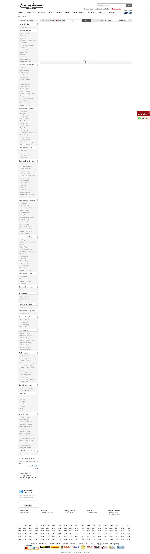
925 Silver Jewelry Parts (27, 340)
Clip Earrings (23, 123)
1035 (47, 525)
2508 (30, 536)
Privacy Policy (114, 544)
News (67, 12)
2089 (42, 534)
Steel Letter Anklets (25, 447)
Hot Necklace (24, 164)
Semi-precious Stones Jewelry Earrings (29, 132)
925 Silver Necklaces (26, 347)
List (48, 20)
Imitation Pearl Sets (25, 61)
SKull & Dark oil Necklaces (27, 175)
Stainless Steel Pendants (27, 200)
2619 (59, 539)
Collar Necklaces (25, 173)
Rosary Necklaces (25, 171)
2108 (65, 534)
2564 (99, 536)
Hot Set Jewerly (24, 33)
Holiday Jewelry (24, 24)
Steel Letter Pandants (26, 424)
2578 (128, 536)
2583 (30, 539)
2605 (47, 539)
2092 (53, 534)
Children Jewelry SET (26, 324)
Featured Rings (24, 265)
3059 (116, 539)
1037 (59, 525)
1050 (116, 525)
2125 (105, 534)
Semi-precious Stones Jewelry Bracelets (29, 96)
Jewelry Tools (23, 293)
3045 (111, 539)
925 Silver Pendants (25, 335)
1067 (82, 528)
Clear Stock (22, 394)
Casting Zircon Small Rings (28, 242)
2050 (88, 531)
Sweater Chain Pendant (27, 229)
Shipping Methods (114, 514)
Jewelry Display (24, 298)
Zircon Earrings (24, 118)
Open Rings (23, 268)
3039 (105, 539)
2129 (116, 534)
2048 (76, 531)
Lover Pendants (24, 155)
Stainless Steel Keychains (27, 310)
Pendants (22, 406)
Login (91, 8)
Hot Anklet (23, 283)
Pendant (21, 478)
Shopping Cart (117, 8)
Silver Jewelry (23, 330)
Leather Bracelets (25, 79)
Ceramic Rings (24, 261)
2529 (42, 536)
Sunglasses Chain (25, 189)
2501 (128, 534)
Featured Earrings (25, 139)
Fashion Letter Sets (25, 433)
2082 (30, 534)
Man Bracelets (24, 74)
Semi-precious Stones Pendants (29, 207)
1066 (76, 528)
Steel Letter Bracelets (26, 421)
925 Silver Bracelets (25, 342)
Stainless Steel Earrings (26, 108)
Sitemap (80, 544)
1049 (111, 525)
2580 (24, 539)
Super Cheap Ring (25, 390)
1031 (30, 525)
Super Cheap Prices (25, 385)
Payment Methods (79, 12)
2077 (122, 531)
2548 (65, 536)
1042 (82, 525)
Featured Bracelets (25, 100)
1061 (59, 528)
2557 (88, 536)
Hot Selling (41, 12)
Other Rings (23, 258)
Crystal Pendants (25, 212)
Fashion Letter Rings (26, 443)
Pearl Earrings (24, 116)
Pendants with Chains (26, 166)
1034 (42, 525)
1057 (36, 528)
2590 (42, 539)
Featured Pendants (25, 226)
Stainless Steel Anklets (26, 273)
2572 (116, 536)
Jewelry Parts (24, 290)
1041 (76, 525)
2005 (111, 528)
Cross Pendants (24, 210)
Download (58, 12)
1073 (105, 528)
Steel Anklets (23, 276)
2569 (105, 536)
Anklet (24, 480)
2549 (70, 536)
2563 (93, 536)
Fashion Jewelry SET (26, 360)
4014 (128, 539)
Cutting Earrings (24, 114)
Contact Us (101, 12)
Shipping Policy (113, 512)
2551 (76, 536)
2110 (70, 534)
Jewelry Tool (23, 301)
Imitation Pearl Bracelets (27, 105)
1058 (42, 528)
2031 (47, 531)
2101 (59, 534)
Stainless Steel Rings (25, 237)
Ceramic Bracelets (25, 86)
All (18, 525)
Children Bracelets (25, 320)
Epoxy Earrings (24, 135)
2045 (70, 531)
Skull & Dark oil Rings (26, 249)
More (36, 468)
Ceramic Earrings (25, 137)
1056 (30, 528)
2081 (24, 534)
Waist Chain (23, 185)
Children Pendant (25, 327)
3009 (76, 539)
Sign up (86, 8)
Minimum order (24, 512)
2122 (99, 534)
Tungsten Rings (24, 263)
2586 (36, 539)
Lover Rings (23, 157)
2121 (93, 534)
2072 (111, 531)
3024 (82, 539)
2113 (76, 534)
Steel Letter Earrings (26, 426)
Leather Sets (23, 47)
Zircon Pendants (24, 205)
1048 (105, 525)
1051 (122, 525)
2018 (128, 528)
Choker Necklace (25, 192)
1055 (24, 528)
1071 (99, 528)
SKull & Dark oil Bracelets (27, 93)
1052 (128, 525)
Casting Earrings (24, 125)
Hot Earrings (23, 111)
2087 (36, 534)
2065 (99, 531)
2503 (24, 536)
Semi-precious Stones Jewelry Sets (29, 40)
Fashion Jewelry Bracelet (27, 365)
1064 (70, 528)
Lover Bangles (24, 150)
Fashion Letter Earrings (26, 440)
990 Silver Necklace (25, 349)
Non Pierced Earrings (26, 144)
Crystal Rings (24, 247)
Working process (69, 512)
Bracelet (33, 478)
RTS (50, 12)
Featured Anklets (25, 279)
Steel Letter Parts (25, 431)
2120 (88, 534)
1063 (65, 528)
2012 (122, 528)
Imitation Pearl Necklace (27, 194)
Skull (20, 480)
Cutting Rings (24, 256)
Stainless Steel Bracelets (27, 65)
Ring (23, 476)
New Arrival (30, 12)
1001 (24, 525)
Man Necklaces (24, 178)
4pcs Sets (23, 35)
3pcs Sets (23, 54)
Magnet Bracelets (25, 82)
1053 (19, 528)
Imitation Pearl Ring (25, 270)
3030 (88, 539)
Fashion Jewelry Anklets (27, 379)
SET (20, 476)
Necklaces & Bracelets (26, 45)
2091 (47, 534)
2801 (70, 539)
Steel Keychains (24, 313)
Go (87, 62)
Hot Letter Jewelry (25, 417)
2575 (122, 536)
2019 (19, 531)
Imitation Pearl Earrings (26, 142)
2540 (59, 536)
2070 (105, 531)
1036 (53, 525)
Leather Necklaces (25, 168)
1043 (88, 525)
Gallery (59, 20)
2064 (93, 531)
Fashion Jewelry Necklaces (28, 358)
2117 (82, 534)
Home (21, 12)
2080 (19, 534)
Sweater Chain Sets (25, 59)
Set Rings (23, 244)
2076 (116, 531)
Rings (21, 408)
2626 (65, 539)
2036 (53, 531)
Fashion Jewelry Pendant (27, 367)
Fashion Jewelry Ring (26, 370)
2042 (65, 531)
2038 (59, 531)
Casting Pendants (25, 222)
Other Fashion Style (25, 374)
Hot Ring (22, 240)
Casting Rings (24, 254)
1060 (53, 528)
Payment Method (92, 512)
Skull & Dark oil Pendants (27, 217)
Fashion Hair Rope (25, 454)
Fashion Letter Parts (26, 445)
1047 (99, 525)
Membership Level (47, 512)
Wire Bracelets (24, 89)
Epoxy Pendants (24, 224)
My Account (98, 8)
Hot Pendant (23, 203)
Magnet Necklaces (25, 196)
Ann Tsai (145, 118)
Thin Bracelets (24, 77)
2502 (19, 536)
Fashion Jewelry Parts (26, 377)
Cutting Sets (23, 42)
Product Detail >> (33, 465)
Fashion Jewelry (24, 353)
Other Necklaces (24, 182)
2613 (53, 539)
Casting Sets (23, 52)
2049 (82, 531)
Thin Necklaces (24, 180)
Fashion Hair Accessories (27, 451)
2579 (19, 539)
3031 (93, 539)
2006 (116, 528)
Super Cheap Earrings (26, 388)
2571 (111, 536)
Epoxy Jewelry (24, 49)
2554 (82, 536)
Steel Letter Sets (24, 419)
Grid (53, 20)
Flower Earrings (24, 121)
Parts (21, 410)
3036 (99, 539)
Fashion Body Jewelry (26, 372)
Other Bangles (24, 72)
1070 (93, 528)
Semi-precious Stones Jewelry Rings (29, 251)
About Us (91, 12)
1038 (65, 525)
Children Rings (24, 322)
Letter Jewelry (23, 414)
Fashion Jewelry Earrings (27, 363)
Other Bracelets (24, 70)
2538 (53, 536)
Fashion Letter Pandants (27, 438)
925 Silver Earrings (25, 333)
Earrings (22, 401)
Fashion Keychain (25, 381)
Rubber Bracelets (25, 84)
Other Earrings (24, 130)
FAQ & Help (106, 8)
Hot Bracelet (23, 67)
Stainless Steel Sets (25, 30)
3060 (122, 539)
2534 (47, 536)
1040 (70, 525)
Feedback (112, 12)
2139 (122, 534)
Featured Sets (24, 56)
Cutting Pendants (25, 214)
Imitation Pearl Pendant (26, 231)
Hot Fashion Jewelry (26, 356)
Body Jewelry (24, 307)
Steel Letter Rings (25, 428)
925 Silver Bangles (25, 345)
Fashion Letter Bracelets (27, 435)
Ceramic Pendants (25, 233)
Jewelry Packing (24, 296)
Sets (21, 396)
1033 (36, 525)
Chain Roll (23, 187)
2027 (42, 531)
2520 (36, 536)
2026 (36, 531)
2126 (111, 534)
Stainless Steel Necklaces (27, 161)
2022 (30, 531)
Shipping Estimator (69, 544)
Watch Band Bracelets (26, 98)
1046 (93, 525)
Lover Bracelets (24, 153)
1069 (88, 528)
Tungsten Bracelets (25, 91)
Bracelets (22, 399)
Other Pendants (24, 219)
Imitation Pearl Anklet (26, 281)
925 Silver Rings (24, 338)
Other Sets (23, 38)
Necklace (22, 403)
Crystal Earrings (24, 128)
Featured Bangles (25, 103)
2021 (24, 531)
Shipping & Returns (102, 544)
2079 (128, 531)
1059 (47, 528)
